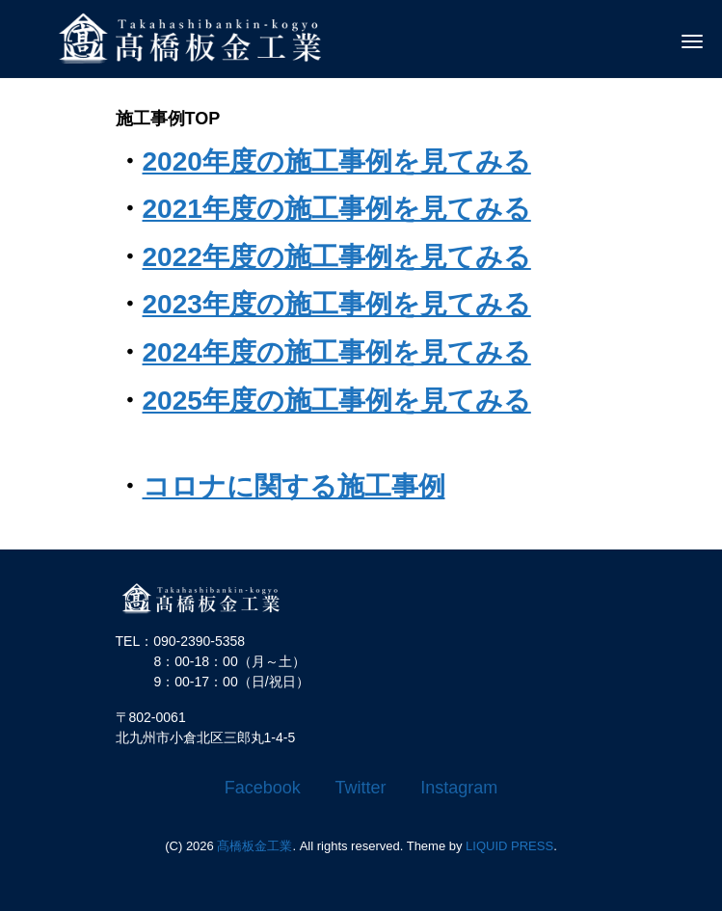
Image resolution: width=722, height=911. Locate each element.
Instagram (458, 787)
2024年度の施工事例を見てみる (337, 352)
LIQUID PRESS (509, 846)
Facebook (263, 787)
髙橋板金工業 (254, 846)
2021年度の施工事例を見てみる (337, 209)
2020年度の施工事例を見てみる (337, 161)
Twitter (361, 787)
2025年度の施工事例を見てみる (337, 400)
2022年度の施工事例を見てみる (337, 257)
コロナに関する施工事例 (294, 486)
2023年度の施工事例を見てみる (337, 304)
